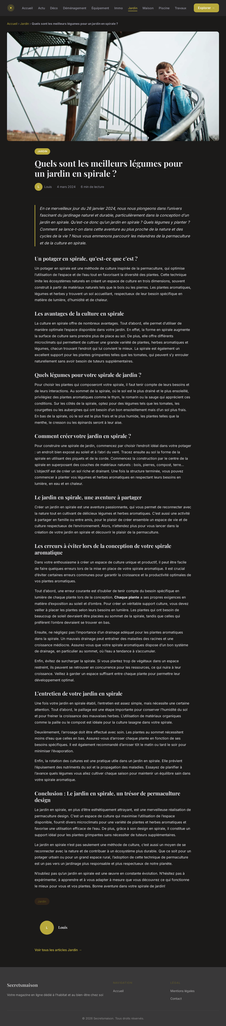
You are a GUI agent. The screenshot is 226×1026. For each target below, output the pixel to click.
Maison (148, 8)
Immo (118, 8)
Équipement (100, 8)
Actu (41, 8)
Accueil (27, 8)
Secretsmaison (22, 985)
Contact (176, 998)
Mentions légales (182, 991)
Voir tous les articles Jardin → (58, 950)
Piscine (164, 8)
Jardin (132, 8)
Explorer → (206, 8)
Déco (54, 8)
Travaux (180, 8)
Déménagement (74, 8)
